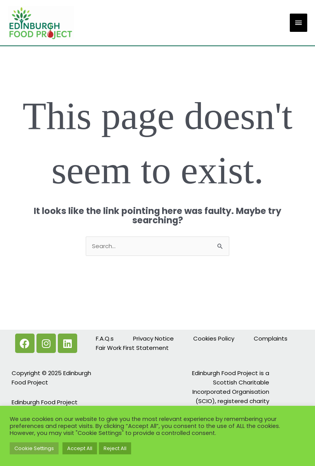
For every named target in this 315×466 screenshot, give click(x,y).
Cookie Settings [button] (34, 448)
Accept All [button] (79, 448)
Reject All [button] (115, 448)
